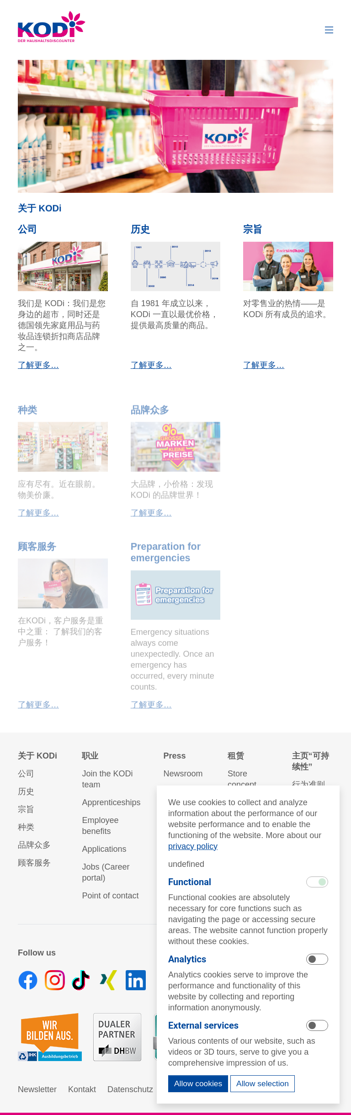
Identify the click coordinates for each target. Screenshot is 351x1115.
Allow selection (262, 1083)
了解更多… (38, 368)
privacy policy (193, 846)
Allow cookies (198, 1083)
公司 (27, 232)
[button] (329, 30)
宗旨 (252, 232)
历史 (140, 232)
